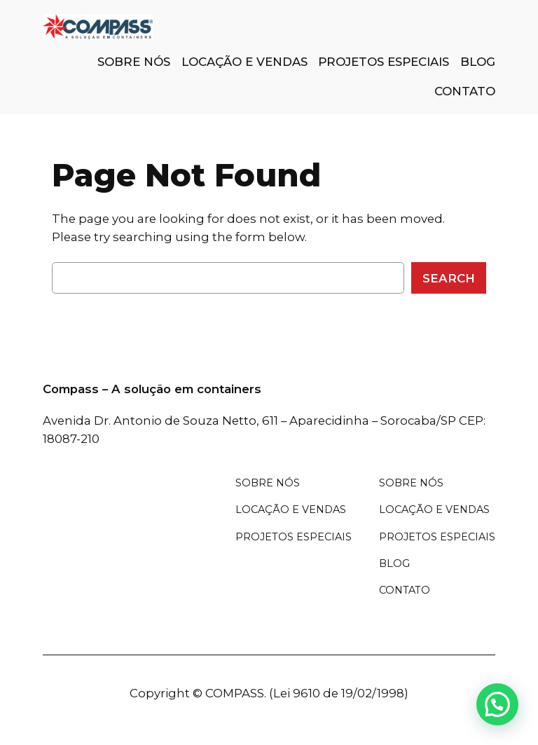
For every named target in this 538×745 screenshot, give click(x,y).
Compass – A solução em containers (152, 389)
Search (448, 278)
